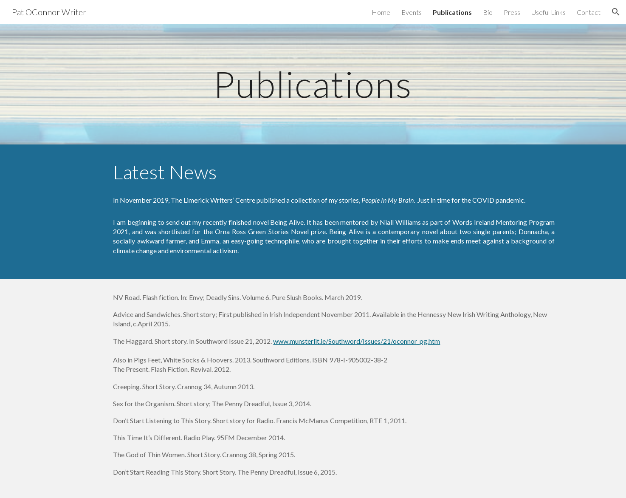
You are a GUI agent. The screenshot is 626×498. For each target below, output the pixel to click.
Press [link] (512, 12)
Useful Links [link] (548, 12)
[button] (616, 12)
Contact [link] (589, 12)
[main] (313, 83)
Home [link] (381, 12)
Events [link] (411, 12)
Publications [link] (452, 12)
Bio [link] (488, 12)
